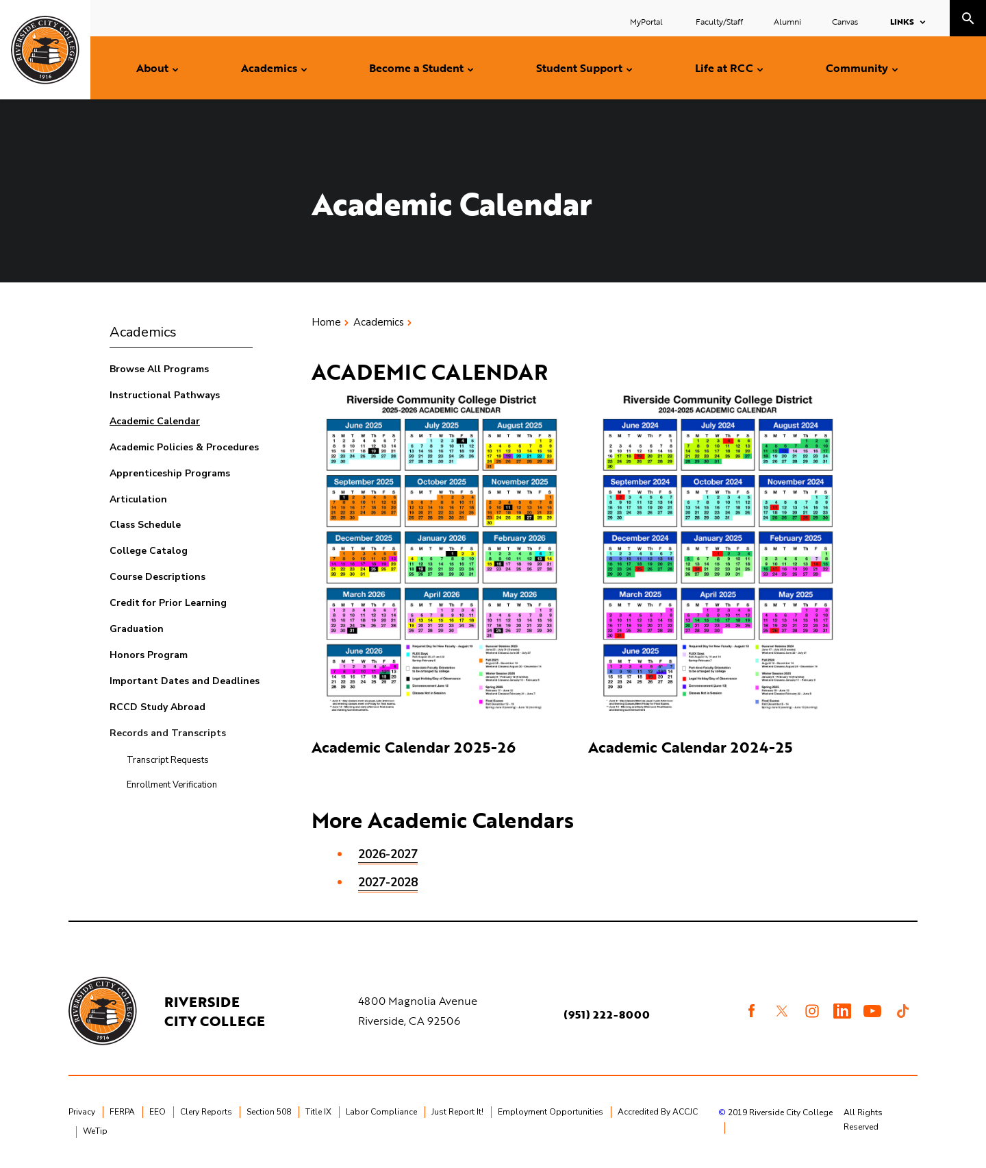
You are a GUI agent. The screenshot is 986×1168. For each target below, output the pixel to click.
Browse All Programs (159, 369)
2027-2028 (388, 882)
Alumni (787, 21)
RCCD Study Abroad (157, 707)
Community (857, 68)
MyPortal (647, 21)
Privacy (81, 1111)
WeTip (95, 1131)
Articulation (138, 499)
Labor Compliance (381, 1111)
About (152, 68)
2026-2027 (388, 854)
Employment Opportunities (550, 1111)
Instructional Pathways (165, 395)
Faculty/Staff (719, 21)
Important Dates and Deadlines (185, 681)
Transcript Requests (168, 760)
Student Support (579, 68)
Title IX (318, 1111)
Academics (269, 68)
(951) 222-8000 (607, 1014)
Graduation (137, 628)
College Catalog (149, 550)
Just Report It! (457, 1111)
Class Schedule (145, 524)
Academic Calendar (155, 421)
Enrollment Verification (172, 785)
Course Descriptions (157, 576)
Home (326, 322)
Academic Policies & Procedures (184, 447)
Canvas (845, 21)
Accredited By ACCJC (658, 1111)
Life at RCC (724, 68)
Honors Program (149, 654)
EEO (157, 1111)
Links (902, 21)
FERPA (122, 1111)
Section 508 (268, 1111)
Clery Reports (206, 1111)
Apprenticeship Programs (170, 473)
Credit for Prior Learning (168, 602)
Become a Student (416, 68)
